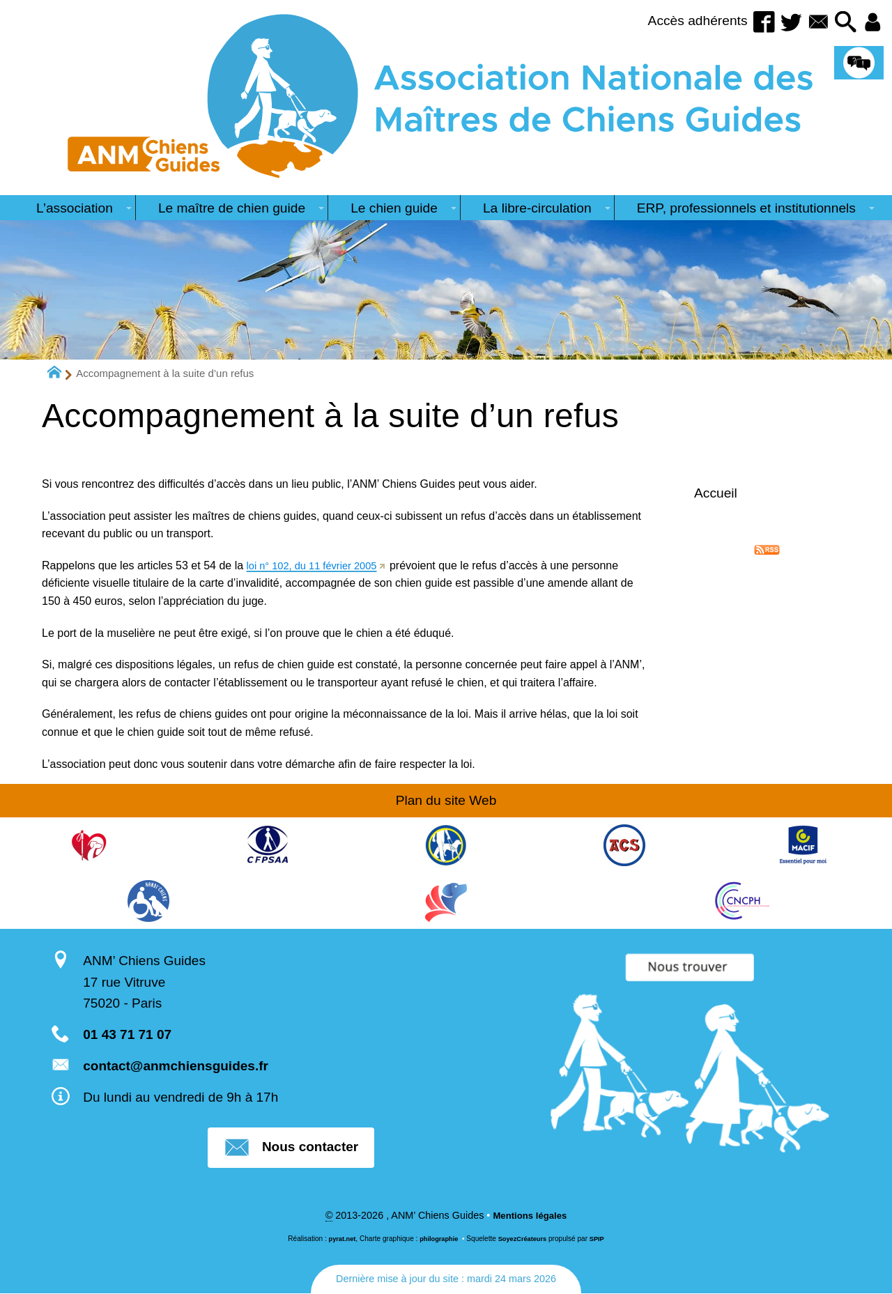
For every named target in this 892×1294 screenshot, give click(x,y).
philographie (437, 1240)
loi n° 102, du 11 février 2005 (318, 565)
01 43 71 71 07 (127, 1034)
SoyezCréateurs (524, 1240)
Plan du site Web (446, 800)
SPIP (602, 1240)
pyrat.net (338, 1240)
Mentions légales (529, 1216)
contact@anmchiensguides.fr (175, 1065)
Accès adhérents (680, 20)
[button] (841, 23)
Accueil (715, 493)
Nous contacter (291, 1147)
